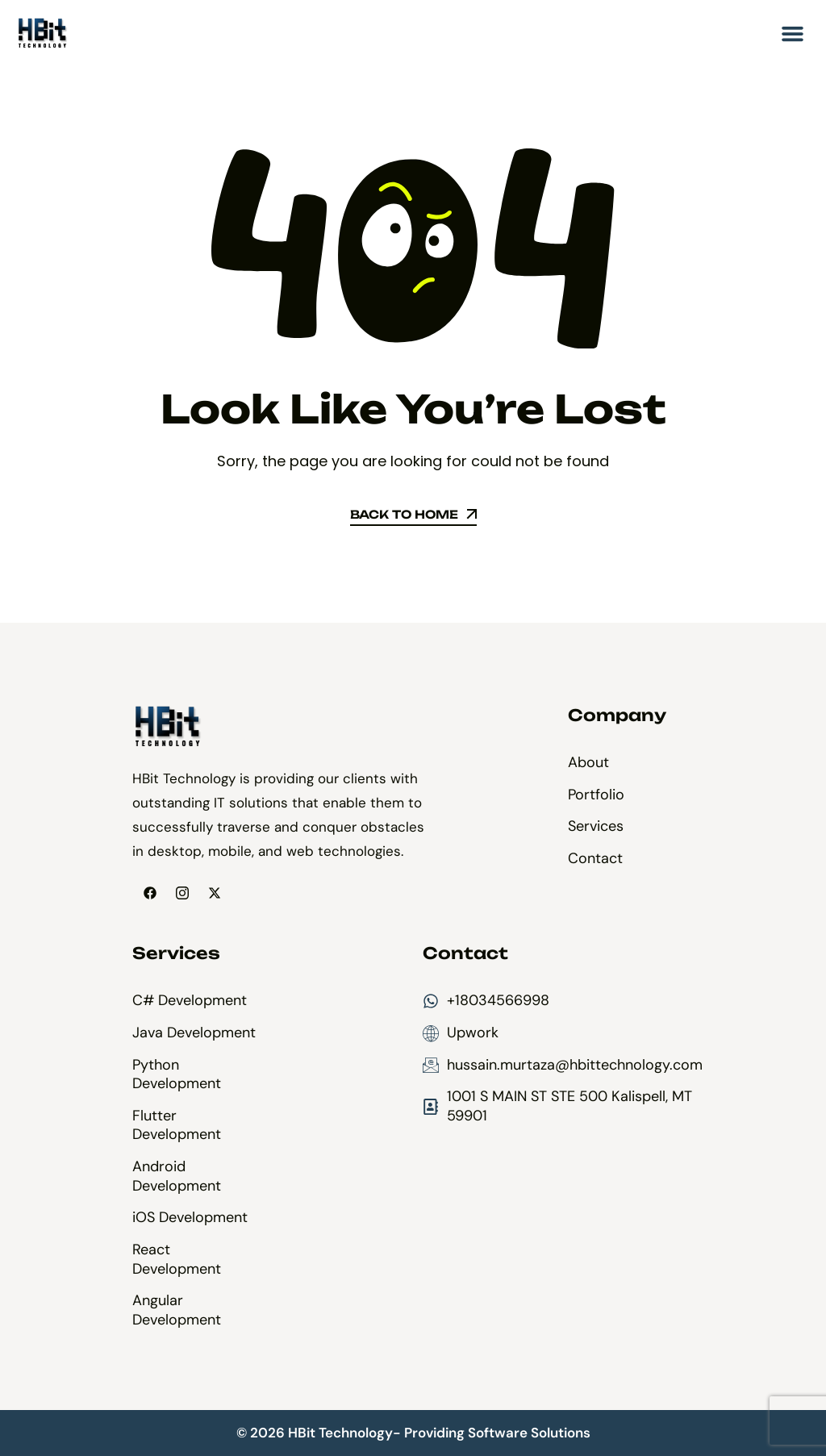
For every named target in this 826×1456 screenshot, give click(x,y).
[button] (793, 34)
